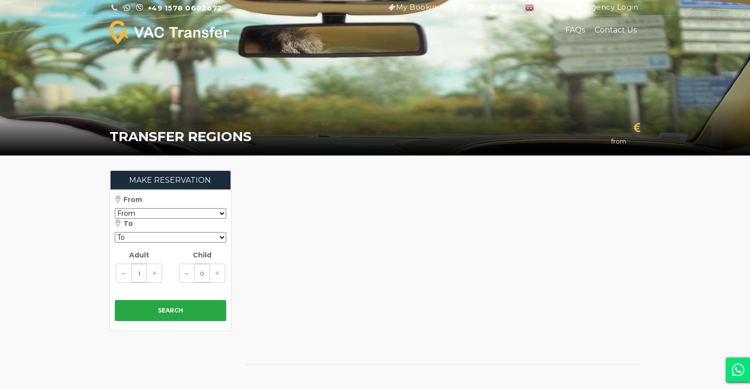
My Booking (419, 6)
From (128, 199)
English (544, 6)
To (124, 223)
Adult (139, 255)
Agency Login (606, 6)
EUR (502, 6)
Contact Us (616, 29)
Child (202, 255)
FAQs (575, 29)
